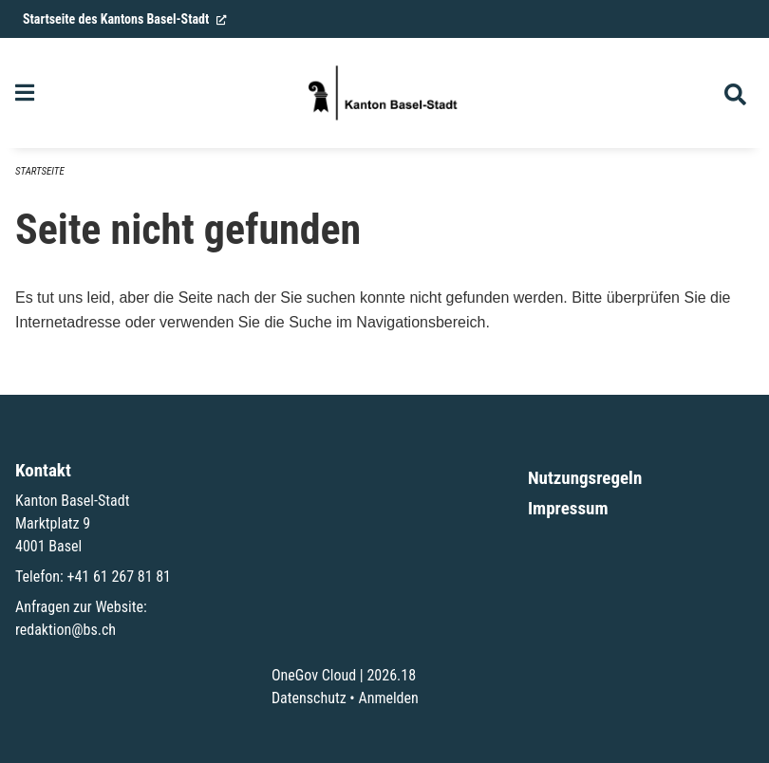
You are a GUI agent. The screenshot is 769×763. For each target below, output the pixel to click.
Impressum (568, 508)
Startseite (40, 171)
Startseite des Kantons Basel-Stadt (125, 19)
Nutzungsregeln (585, 478)
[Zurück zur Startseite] (384, 93)
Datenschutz (309, 698)
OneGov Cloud (314, 675)
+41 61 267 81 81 (118, 577)
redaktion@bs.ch (65, 630)
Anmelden (388, 698)
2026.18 (391, 675)
